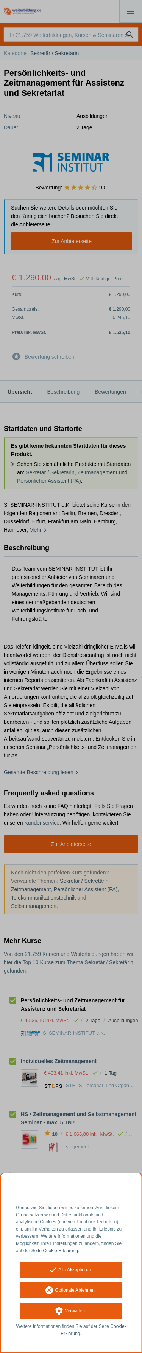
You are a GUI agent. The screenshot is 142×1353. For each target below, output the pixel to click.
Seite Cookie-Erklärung (54, 1250)
